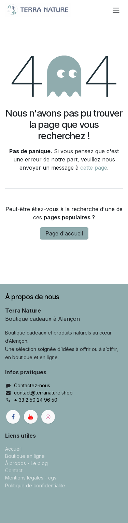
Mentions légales (24, 478)
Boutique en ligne (25, 456)
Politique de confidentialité (35, 485)
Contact (14, 470)
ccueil (15, 449)
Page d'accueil (64, 233)
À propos (15, 463)
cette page (93, 167)
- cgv (51, 478)
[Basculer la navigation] (116, 10)
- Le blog (37, 463)
